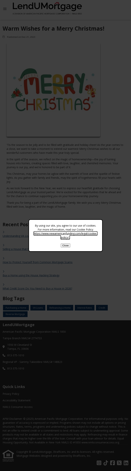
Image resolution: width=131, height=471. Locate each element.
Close (65, 245)
